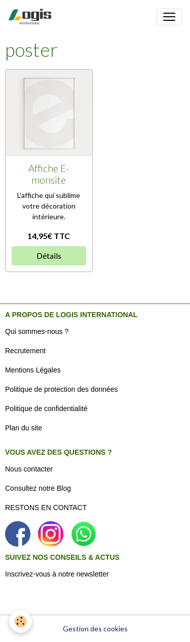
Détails (48, 255)
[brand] (32, 16)
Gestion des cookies (95, 628)
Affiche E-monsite (48, 174)
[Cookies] (20, 621)
